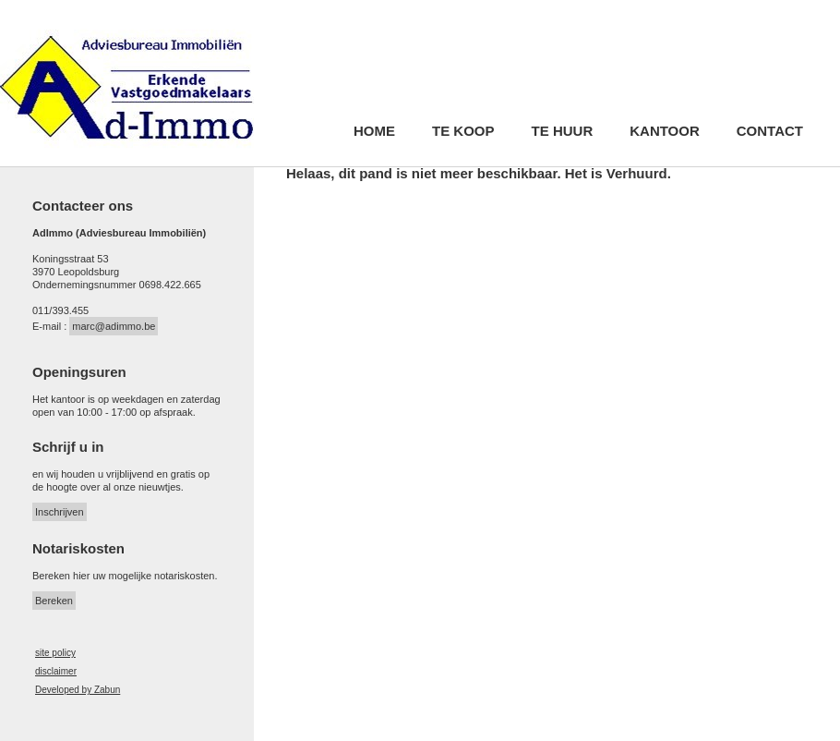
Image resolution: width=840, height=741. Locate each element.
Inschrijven (59, 511)
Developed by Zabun (77, 690)
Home (374, 132)
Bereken (54, 600)
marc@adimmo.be (113, 326)
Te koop (463, 132)
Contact (770, 132)
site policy (55, 653)
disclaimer (56, 671)
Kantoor (665, 132)
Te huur (563, 132)
